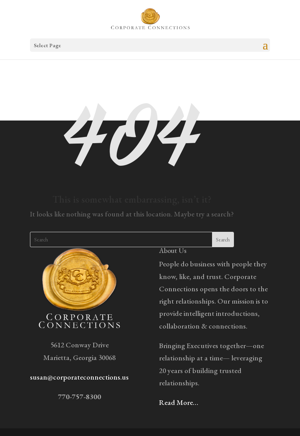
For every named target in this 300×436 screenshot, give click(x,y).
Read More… (178, 402)
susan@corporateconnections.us (79, 377)
